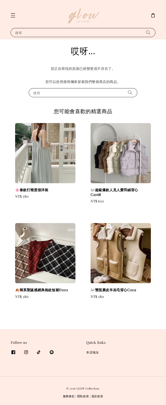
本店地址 (92, 352)
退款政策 (97, 396)
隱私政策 (83, 396)
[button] (13, 15)
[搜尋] (148, 32)
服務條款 (69, 396)
